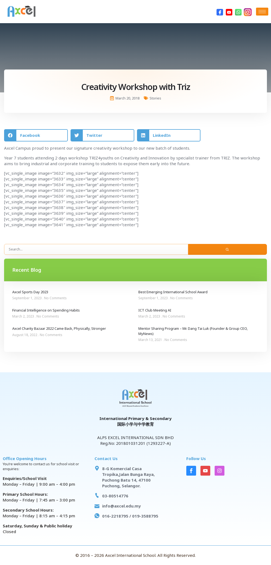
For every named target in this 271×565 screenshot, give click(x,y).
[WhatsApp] (238, 12)
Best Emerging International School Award (173, 291)
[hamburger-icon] (262, 12)
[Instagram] (247, 12)
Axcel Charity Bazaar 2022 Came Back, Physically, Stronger (59, 328)
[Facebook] (220, 12)
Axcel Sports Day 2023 (30, 291)
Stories (155, 98)
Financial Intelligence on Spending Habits (46, 310)
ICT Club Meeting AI (154, 310)
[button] (36, 135)
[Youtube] (229, 12)
